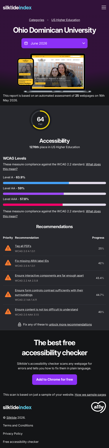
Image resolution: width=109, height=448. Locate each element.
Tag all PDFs (23, 246)
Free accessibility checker (21, 442)
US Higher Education (65, 20)
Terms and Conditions (18, 425)
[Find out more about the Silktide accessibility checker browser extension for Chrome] (54, 361)
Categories (36, 20)
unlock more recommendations (70, 324)
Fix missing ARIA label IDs (32, 261)
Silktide (11, 417)
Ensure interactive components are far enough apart (49, 275)
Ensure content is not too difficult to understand (46, 309)
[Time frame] (54, 43)
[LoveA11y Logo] (98, 407)
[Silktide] (17, 7)
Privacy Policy (13, 433)
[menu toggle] (104, 7)
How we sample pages (90, 394)
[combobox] (54, 43)
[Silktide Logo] (17, 407)
